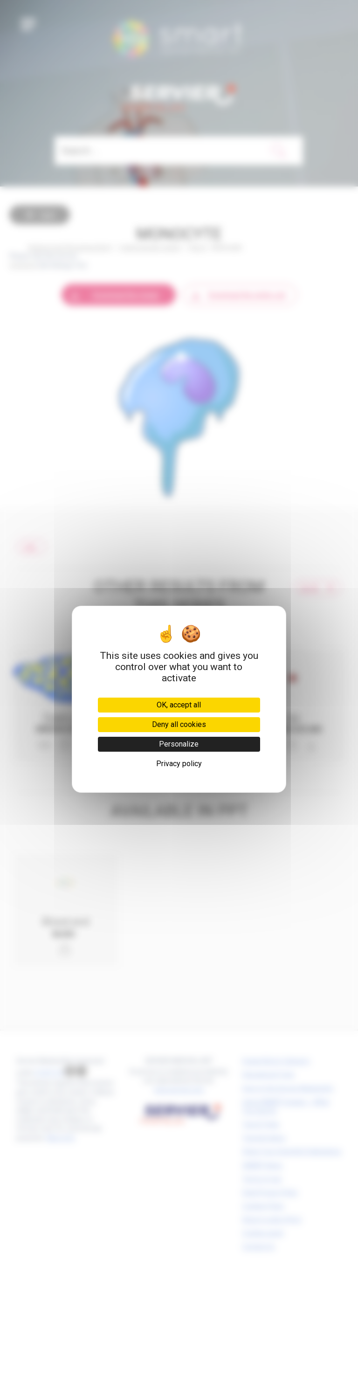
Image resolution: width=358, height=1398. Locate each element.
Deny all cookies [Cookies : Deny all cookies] (179, 724)
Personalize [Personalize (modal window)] (179, 744)
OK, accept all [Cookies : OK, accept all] (179, 704)
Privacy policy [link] (179, 763)
